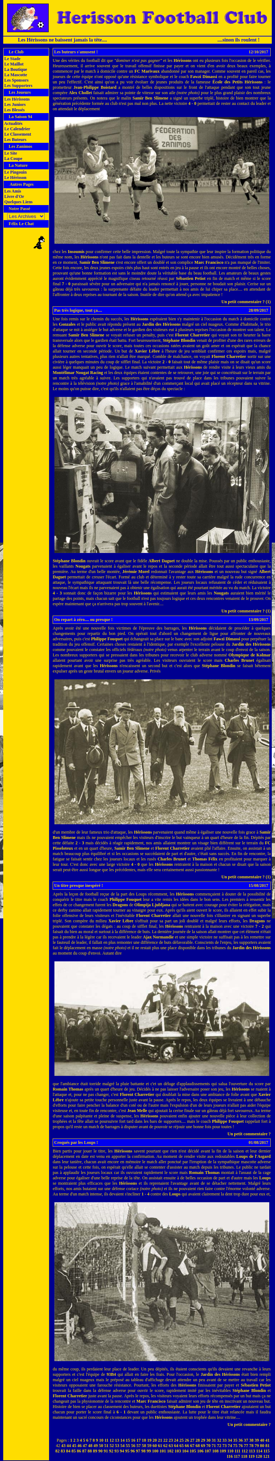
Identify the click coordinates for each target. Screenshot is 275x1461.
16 (133, 1440)
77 (246, 1445)
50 (101, 1445)
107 (208, 1450)
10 (101, 1440)
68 (198, 1445)
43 (63, 1445)
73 (224, 1445)
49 (95, 1445)
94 (122, 1450)
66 (187, 1445)
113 (252, 1450)
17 (138, 1440)
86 (79, 1450)
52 (112, 1445)
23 (171, 1440)
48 (90, 1445)
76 (240, 1445)
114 (259, 1450)
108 (215, 1450)
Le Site (10, 153)
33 (224, 1440)
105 (193, 1450)
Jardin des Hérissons (161, 324)
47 (85, 1445)
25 (181, 1440)
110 (230, 1450)
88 (90, 1450)
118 (244, 1456)
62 (165, 1445)
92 (111, 1450)
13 (117, 1440)
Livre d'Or (13, 196)
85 (74, 1450)
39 (257, 1440)
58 (144, 1445)
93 (117, 1450)
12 (112, 1440)
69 (203, 1445)
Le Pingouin (14, 172)
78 (251, 1445)
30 (208, 1440)
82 (58, 1450)
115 (267, 1450)
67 (192, 1445)
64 (176, 1445)
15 (128, 1440)
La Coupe (12, 158)
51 (106, 1445)
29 (203, 1440)
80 (262, 1445)
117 (237, 1456)
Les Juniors (14, 104)
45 (74, 1445)
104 (185, 1450)
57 (138, 1445)
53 (117, 1445)
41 (267, 1440)
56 (133, 1445)
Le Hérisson (14, 177)
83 (63, 1450)
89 (95, 1450)
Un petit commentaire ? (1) (246, 301)
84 (68, 1450)
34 (230, 1440)
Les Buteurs (14, 139)
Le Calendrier (16, 128)
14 (122, 1440)
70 (208, 1445)
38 (251, 1440)
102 (170, 1450)
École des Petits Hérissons (237, 81)
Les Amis (12, 191)
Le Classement (17, 134)
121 (266, 1456)
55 (128, 1445)
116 (230, 1456)
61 (160, 1445)
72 (219, 1445)
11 (106, 1440)
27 (192, 1440)
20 (155, 1440)
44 (69, 1445)
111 (238, 1450)
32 (219, 1440)
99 (149, 1450)
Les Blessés (14, 109)
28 (198, 1440)
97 (138, 1450)
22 (165, 1440)
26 (187, 1440)
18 (144, 1440)
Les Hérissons (16, 99)
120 (259, 1456)
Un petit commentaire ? (249, 1133)
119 (252, 1456)
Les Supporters (17, 85)
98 (143, 1450)
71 (214, 1445)
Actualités (13, 123)
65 (181, 1445)
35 (235, 1440)
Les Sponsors (16, 80)
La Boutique (15, 69)
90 (100, 1450)
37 (246, 1440)
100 (155, 1450)
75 (235, 1445)
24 (176, 1440)
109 (223, 1450)
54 (122, 1445)
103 (178, 1450)
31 (214, 1440)
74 (230, 1445)
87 (84, 1450)
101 (163, 1450)
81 (267, 1445)
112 (245, 1450)
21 (160, 1440)
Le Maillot (13, 64)
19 (149, 1440)
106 (200, 1450)
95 (127, 1450)
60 (155, 1445)
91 (106, 1450)
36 (240, 1440)
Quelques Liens (18, 201)
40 (262, 1440)
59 (149, 1445)
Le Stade (11, 58)
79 (257, 1445)
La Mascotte (15, 74)
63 (171, 1445)
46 (79, 1445)
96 (133, 1450)
